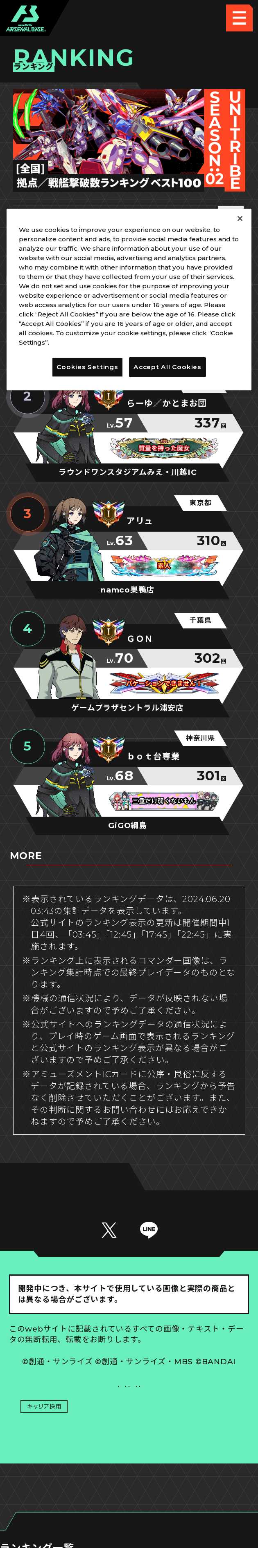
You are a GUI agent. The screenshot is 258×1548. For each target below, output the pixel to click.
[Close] (240, 218)
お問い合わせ (189, 1425)
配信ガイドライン (129, 1452)
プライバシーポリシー (68, 1425)
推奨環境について (69, 1398)
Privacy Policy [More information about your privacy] (74, 342)
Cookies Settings (189, 1398)
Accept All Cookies (167, 367)
